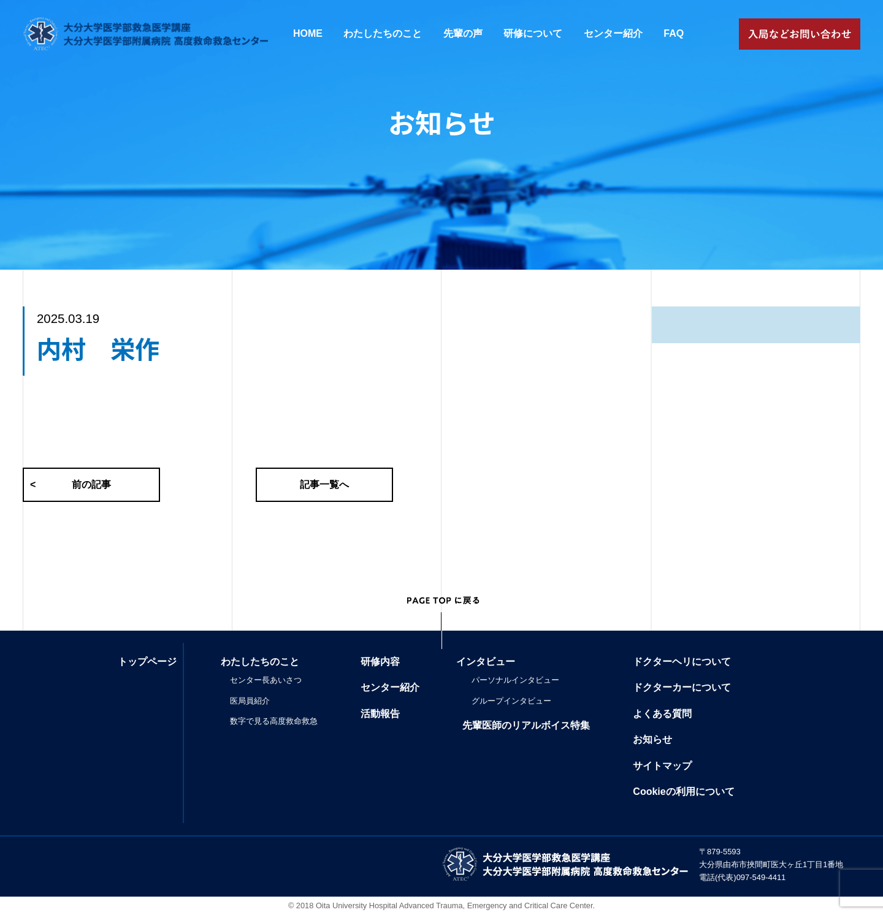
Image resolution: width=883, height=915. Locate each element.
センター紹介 (613, 33)
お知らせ (652, 739)
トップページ (147, 661)
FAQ (673, 33)
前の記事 (70, 485)
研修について (532, 33)
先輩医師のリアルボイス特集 (526, 725)
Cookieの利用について (683, 791)
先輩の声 (463, 33)
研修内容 (380, 661)
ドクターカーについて (682, 687)
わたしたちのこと (382, 33)
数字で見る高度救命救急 (274, 721)
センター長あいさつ (266, 680)
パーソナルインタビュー (515, 680)
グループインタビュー (511, 700)
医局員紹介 (250, 700)
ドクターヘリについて (682, 661)
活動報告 (380, 713)
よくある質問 (662, 713)
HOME (308, 33)
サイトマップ (662, 766)
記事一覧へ (324, 484)
